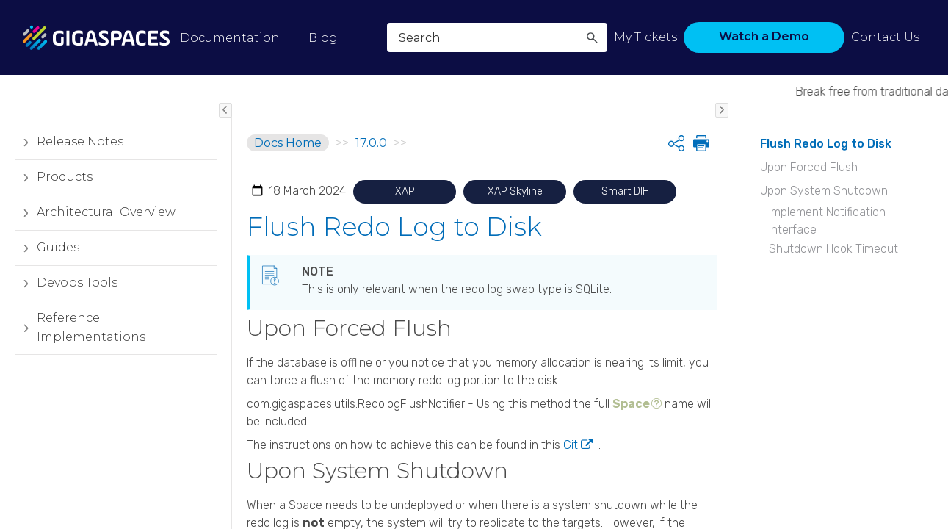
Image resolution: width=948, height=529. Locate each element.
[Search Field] (497, 37)
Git (570, 445)
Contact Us (885, 37)
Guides (47, 247)
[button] (591, 37)
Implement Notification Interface (827, 221)
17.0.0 (371, 143)
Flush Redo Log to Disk (825, 144)
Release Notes (69, 142)
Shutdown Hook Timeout (833, 249)
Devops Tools (66, 283)
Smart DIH (625, 191)
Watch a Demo (764, 36)
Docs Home (288, 143)
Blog (323, 38)
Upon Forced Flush (809, 167)
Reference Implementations (80, 327)
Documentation (230, 38)
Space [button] (631, 404)
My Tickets (645, 37)
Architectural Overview (95, 212)
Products (54, 177)
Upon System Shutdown (824, 191)
